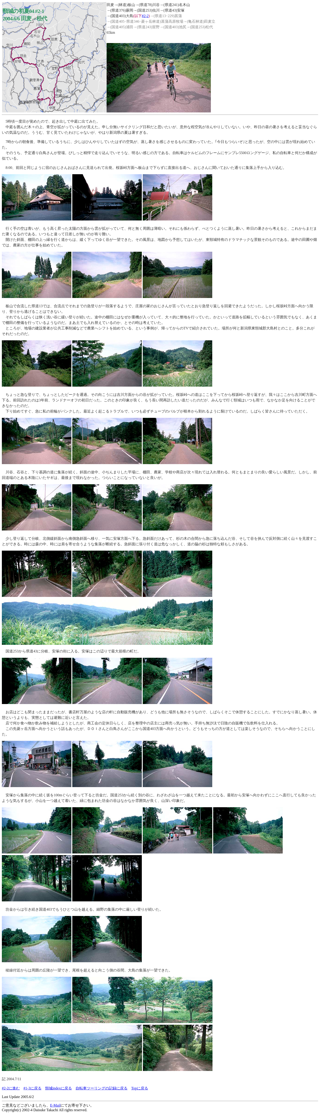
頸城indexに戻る (58, 1088)
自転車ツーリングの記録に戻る (101, 1088)
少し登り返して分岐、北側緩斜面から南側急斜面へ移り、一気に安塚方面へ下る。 (72, 538)
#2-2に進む (11, 1088)
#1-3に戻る (32, 1088)
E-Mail (55, 1105)
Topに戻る (139, 1088)
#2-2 (145, 16)
